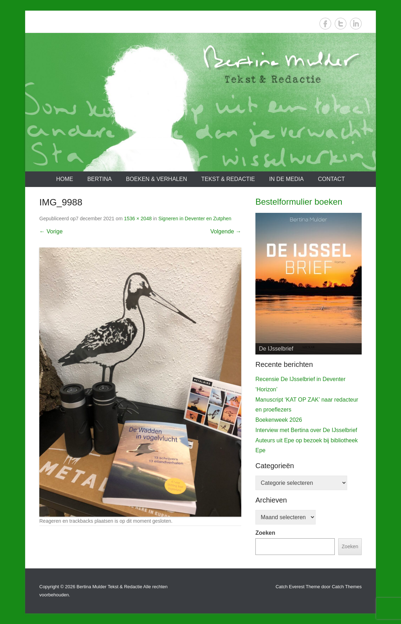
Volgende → (225, 231)
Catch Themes (347, 586)
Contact (331, 179)
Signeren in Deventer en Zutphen (194, 218)
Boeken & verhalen (156, 179)
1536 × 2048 (138, 218)
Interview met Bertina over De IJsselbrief (306, 430)
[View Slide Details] (308, 283)
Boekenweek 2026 (278, 420)
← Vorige (51, 231)
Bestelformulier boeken (298, 201)
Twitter (340, 23)
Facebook (325, 23)
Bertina (99, 179)
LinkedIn (356, 23)
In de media (286, 179)
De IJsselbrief (276, 349)
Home (64, 179)
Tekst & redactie (228, 179)
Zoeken (265, 533)
